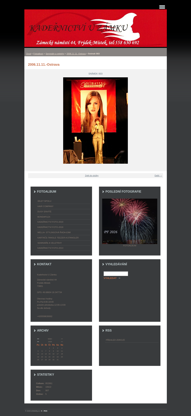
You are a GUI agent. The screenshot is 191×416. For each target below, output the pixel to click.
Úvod (28, 54)
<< (38, 339)
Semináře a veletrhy (55, 54)
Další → (158, 175)
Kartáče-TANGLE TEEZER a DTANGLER (58, 238)
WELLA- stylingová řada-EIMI (54, 232)
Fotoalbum (38, 54)
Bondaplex (43, 217)
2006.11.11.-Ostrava (76, 54)
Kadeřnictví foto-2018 (50, 227)
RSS (45, 411)
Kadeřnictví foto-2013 (50, 248)
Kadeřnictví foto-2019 (50, 222)
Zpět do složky (92, 175)
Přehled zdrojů (115, 340)
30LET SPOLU (44, 201)
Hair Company (45, 206)
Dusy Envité (44, 211)
